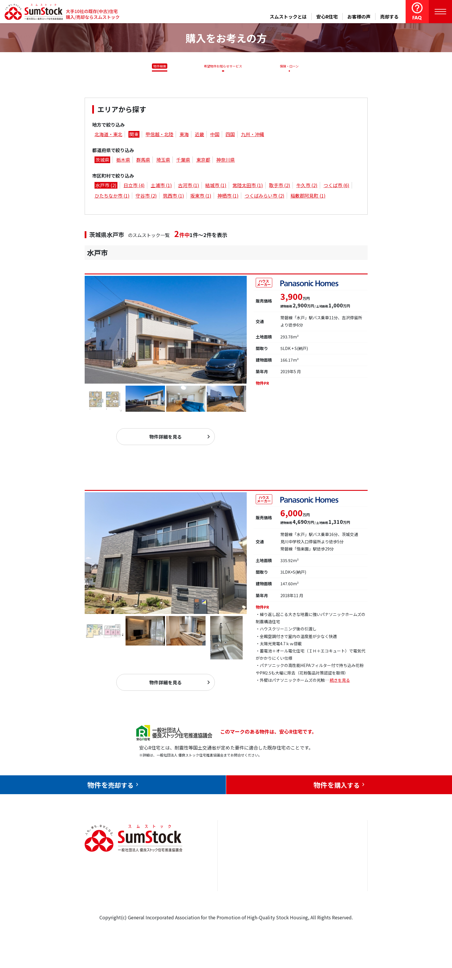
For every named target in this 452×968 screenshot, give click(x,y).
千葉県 (183, 161)
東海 (184, 135)
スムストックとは (288, 16)
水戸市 (106, 186)
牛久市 (306, 186)
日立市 (134, 186)
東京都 (203, 161)
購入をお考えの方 (242, 888)
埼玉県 (163, 161)
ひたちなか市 (112, 196)
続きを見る (340, 685)
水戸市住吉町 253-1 (121, 268)
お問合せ (327, 853)
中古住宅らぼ (290, 888)
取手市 (279, 186)
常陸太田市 (248, 186)
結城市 (215, 186)
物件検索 (156, 66)
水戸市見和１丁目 (117, 487)
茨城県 (102, 161)
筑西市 (173, 196)
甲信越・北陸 (159, 135)
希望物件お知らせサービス (221, 66)
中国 (214, 135)
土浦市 (161, 186)
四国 (230, 135)
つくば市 (336, 186)
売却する (389, 16)
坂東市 (200, 196)
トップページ (238, 853)
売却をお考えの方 (242, 870)
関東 (134, 135)
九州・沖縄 (252, 135)
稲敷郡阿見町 (308, 196)
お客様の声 (359, 16)
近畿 (199, 135)
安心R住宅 (327, 16)
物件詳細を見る (165, 439)
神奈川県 (225, 161)
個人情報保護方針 (336, 897)
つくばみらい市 (264, 196)
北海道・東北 (108, 135)
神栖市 (228, 196)
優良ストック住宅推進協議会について (339, 875)
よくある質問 (290, 906)
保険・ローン (290, 66)
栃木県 (123, 161)
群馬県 (143, 161)
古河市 (188, 186)
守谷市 (146, 196)
